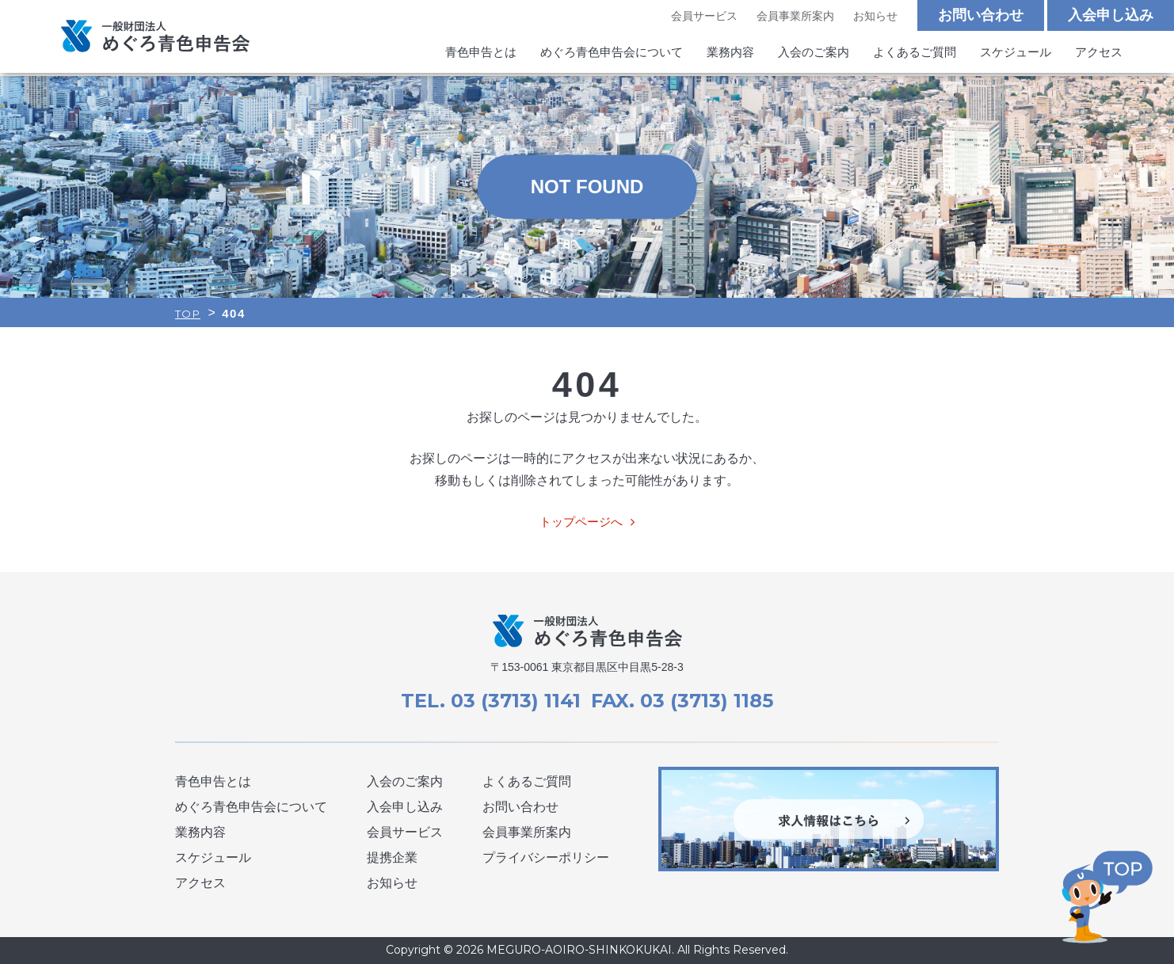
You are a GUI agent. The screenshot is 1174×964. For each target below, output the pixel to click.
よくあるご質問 (914, 54)
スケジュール (1015, 54)
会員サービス (703, 16)
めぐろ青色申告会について (611, 54)
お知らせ (875, 16)
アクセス (1099, 54)
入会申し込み (1110, 16)
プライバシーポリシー (545, 857)
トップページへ (580, 521)
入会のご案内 (813, 54)
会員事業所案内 (795, 16)
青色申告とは (480, 54)
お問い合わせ (980, 16)
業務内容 (730, 54)
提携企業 (392, 857)
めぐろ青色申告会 (155, 38)
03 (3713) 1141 (513, 700)
